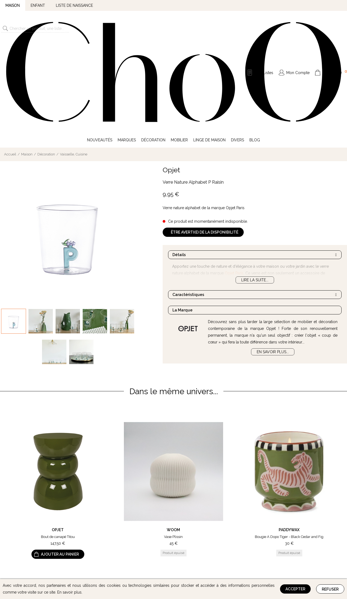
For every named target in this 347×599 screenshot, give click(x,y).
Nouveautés (99, 51)
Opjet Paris (234, 184)
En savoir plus (69, 592)
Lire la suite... (254, 191)
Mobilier (179, 51)
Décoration (153, 51)
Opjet (171, 81)
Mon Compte (298, 28)
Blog (254, 51)
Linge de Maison (209, 51)
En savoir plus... (273, 263)
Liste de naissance (74, 5)
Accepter (295, 589)
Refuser (330, 589)
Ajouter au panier (60, 465)
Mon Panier (335, 27)
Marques (127, 51)
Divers (237, 51)
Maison (12, 5)
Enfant (38, 5)
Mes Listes (264, 28)
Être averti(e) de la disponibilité (204, 143)
